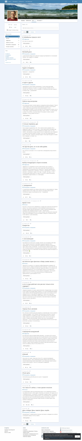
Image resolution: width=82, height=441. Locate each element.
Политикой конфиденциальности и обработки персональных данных (59, 437)
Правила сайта (26, 432)
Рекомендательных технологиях (57, 438)
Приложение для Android (66, 430)
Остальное (39, 20)
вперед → (33, 32)
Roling (22, 16)
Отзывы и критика (12, 46)
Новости (6, 431)
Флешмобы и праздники (12, 44)
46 (32, 404)
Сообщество (22, 1)
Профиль (23, 20)
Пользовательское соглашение (29, 435)
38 (31, 348)
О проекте (25, 429)
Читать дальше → (27, 43)
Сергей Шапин (53, 432)
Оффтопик (12, 40)
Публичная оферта (27, 436)
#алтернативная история (10, 59)
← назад (24, 32)
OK (77, 436)
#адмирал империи (9, 57)
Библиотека (28, 20)
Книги (10, 1)
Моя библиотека (29, 1)
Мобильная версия (65, 428)
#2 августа (7, 53)
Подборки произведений (9, 429)
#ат (6, 60)
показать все (8, 62)
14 (30, 303)
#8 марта (7, 56)
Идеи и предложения (45, 429)
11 (30, 157)
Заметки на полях (12, 42)
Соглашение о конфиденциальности (30, 433)
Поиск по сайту (7, 432)
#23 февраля (8, 55)
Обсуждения (15, 1)
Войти (76, 1)
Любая (12, 36)
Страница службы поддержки (47, 431)
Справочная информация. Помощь (30, 431)
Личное (12, 38)
